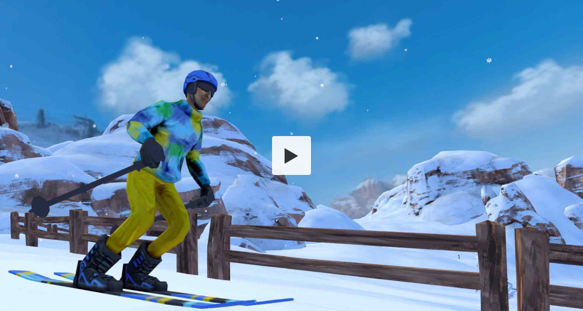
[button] (291, 155)
